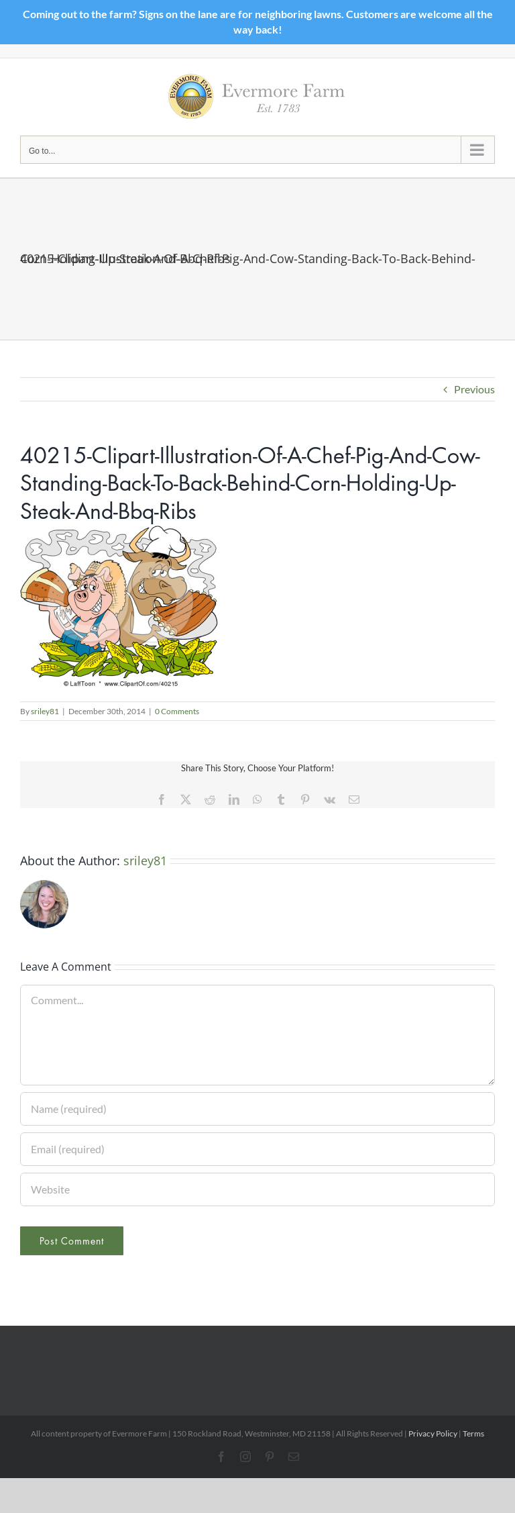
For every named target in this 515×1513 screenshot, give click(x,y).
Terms (473, 1433)
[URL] (257, 1189)
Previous (474, 389)
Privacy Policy (432, 1433)
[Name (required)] (257, 1109)
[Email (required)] (257, 1149)
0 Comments (177, 711)
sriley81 (45, 711)
